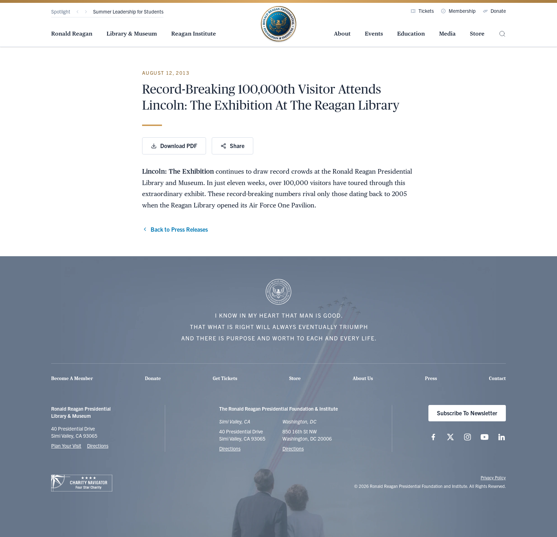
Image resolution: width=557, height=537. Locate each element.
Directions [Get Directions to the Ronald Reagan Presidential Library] (229, 448)
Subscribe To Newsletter (467, 412)
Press (431, 378)
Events (374, 33)
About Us (363, 378)
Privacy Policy (493, 477)
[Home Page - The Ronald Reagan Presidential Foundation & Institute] (278, 24)
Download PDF (174, 145)
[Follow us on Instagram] (467, 437)
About (342, 33)
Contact (497, 378)
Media (447, 33)
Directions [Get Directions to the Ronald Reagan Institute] (293, 448)
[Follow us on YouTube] (484, 437)
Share (232, 145)
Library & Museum (132, 33)
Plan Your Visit (66, 445)
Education (411, 33)
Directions (97, 445)
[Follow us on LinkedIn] (501, 437)
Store (477, 33)
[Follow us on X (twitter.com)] (450, 437)
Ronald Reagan (71, 33)
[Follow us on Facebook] (433, 437)
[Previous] (77, 11)
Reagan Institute (193, 33)
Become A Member (72, 378)
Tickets (422, 10)
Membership (458, 10)
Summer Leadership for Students (128, 11)
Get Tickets (225, 378)
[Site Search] (502, 34)
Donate (494, 10)
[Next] (86, 11)
